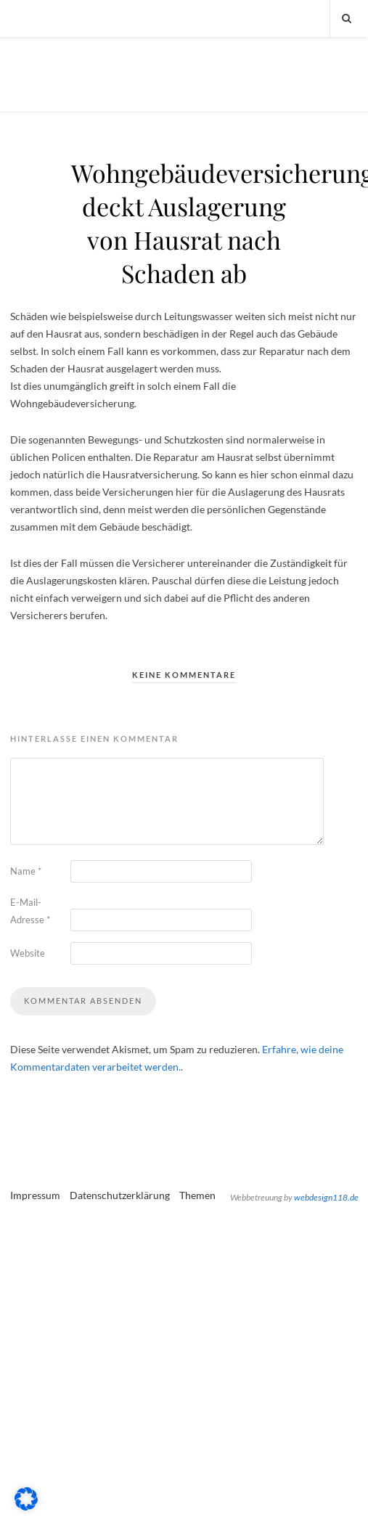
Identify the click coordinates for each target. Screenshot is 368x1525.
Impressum (35, 1195)
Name (25, 871)
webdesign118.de (326, 1197)
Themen (197, 1195)
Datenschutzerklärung (120, 1195)
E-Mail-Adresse (30, 910)
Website (27, 953)
